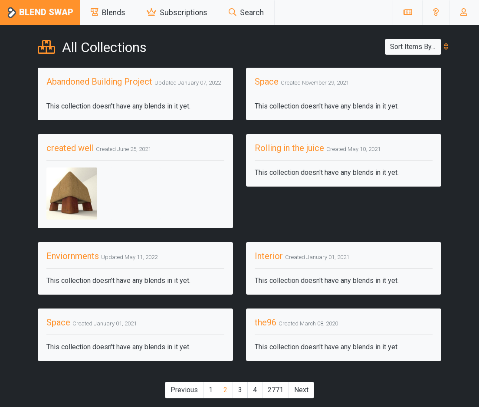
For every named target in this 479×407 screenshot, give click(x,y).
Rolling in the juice (289, 148)
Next (301, 390)
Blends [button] (108, 12)
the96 (265, 322)
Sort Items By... (415, 47)
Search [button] (246, 12)
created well (70, 148)
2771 (275, 390)
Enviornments (72, 256)
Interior (269, 256)
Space (267, 81)
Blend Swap (40, 13)
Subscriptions (177, 12)
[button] (436, 12)
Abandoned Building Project (99, 81)
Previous (184, 390)
